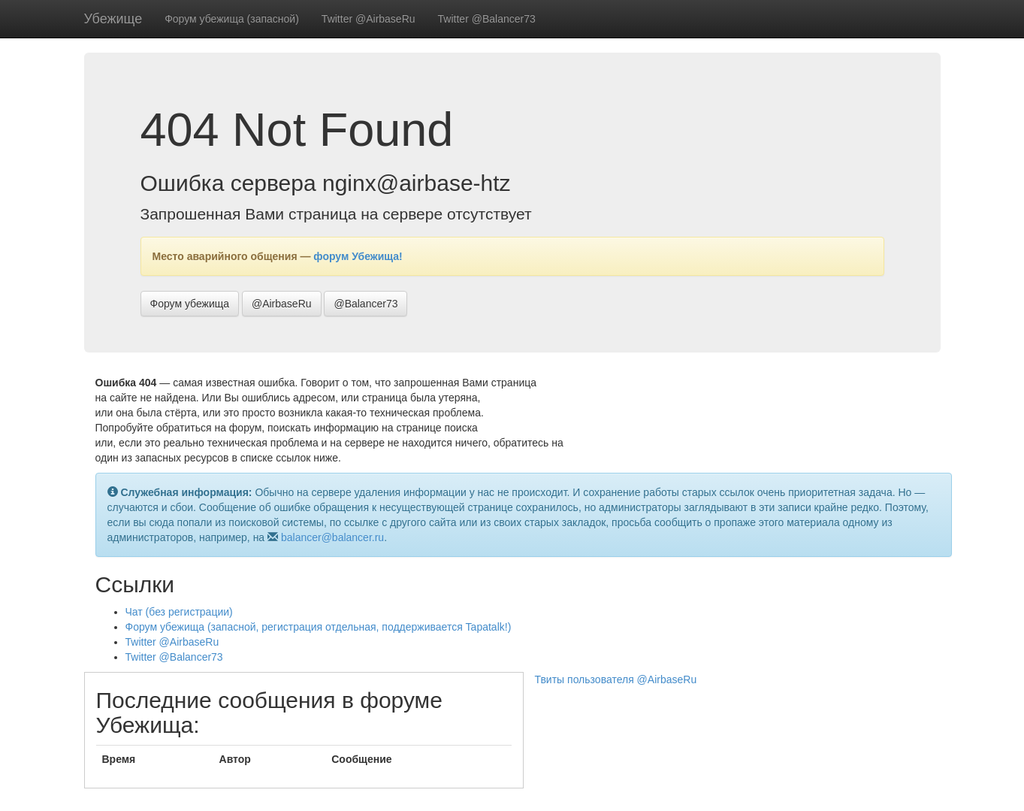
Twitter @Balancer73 (487, 19)
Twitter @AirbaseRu (368, 19)
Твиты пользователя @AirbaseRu (616, 679)
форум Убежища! (357, 256)
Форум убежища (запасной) (232, 19)
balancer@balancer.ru (332, 537)
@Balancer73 (365, 304)
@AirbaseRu (282, 304)
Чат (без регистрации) (179, 612)
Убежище (113, 18)
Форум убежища (190, 304)
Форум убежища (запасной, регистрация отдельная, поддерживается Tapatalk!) (318, 627)
